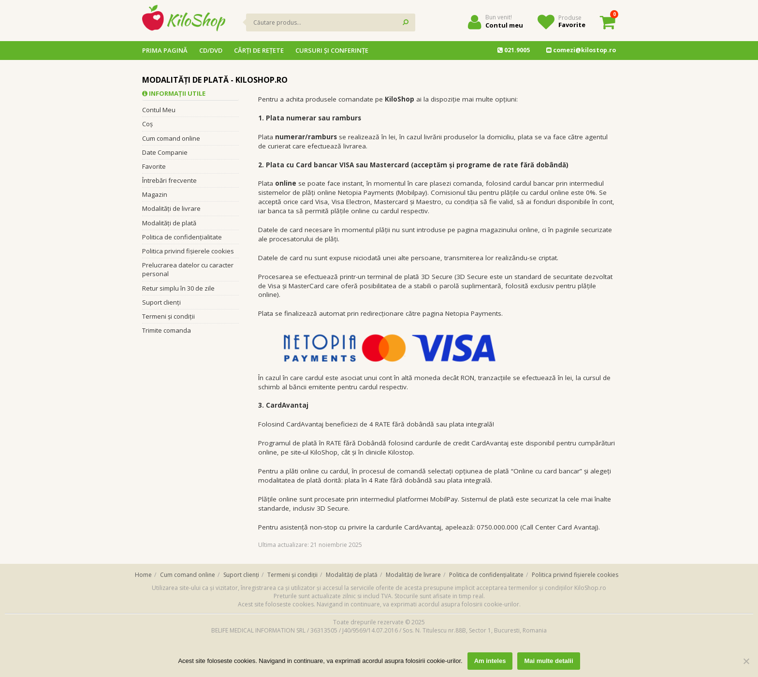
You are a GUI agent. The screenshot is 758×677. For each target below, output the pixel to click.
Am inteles (490, 660)
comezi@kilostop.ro (581, 50)
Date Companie (165, 152)
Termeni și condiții (168, 316)
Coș (147, 123)
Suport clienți (161, 302)
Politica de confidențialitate (182, 237)
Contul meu (504, 25)
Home (143, 575)
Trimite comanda (166, 330)
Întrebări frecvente (169, 180)
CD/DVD (210, 50)
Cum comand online (171, 138)
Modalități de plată (169, 223)
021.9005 (513, 50)
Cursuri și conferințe (331, 50)
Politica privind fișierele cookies (188, 251)
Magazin (154, 194)
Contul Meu (158, 109)
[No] (746, 661)
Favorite (571, 24)
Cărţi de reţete (259, 50)
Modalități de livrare (171, 208)
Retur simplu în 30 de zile (178, 288)
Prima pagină (165, 50)
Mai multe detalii (548, 660)
